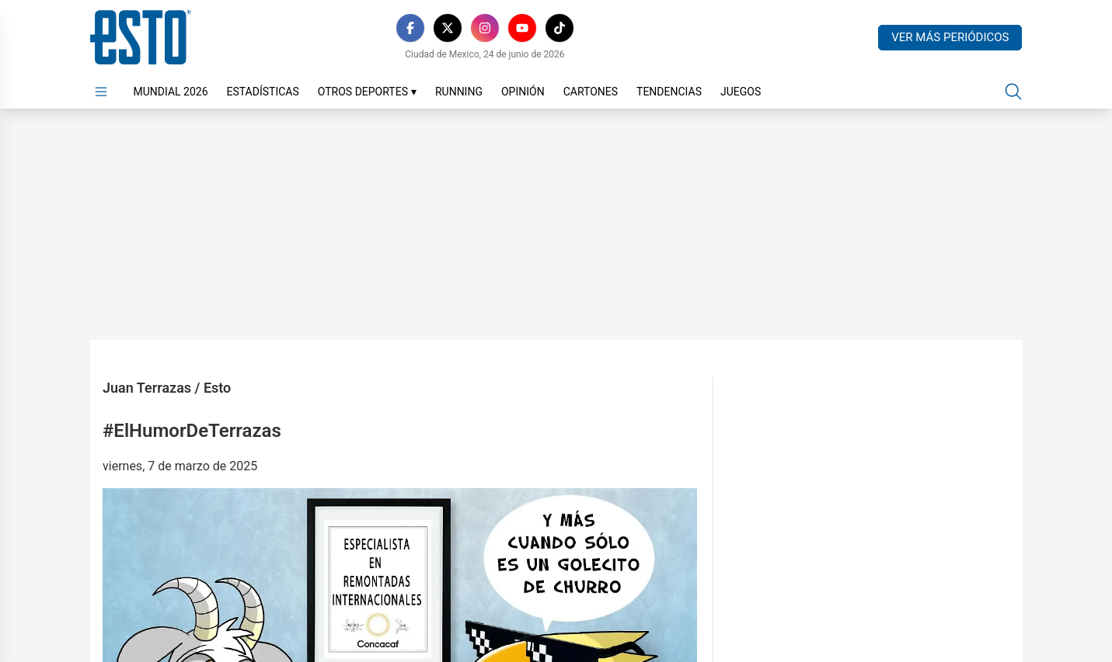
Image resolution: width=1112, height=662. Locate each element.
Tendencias (669, 91)
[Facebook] (410, 28)
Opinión (523, 91)
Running (459, 91)
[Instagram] (485, 28)
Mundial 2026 (171, 91)
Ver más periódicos (950, 37)
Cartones (590, 91)
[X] (448, 28)
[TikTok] (559, 28)
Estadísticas (263, 91)
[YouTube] (522, 28)
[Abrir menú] (101, 91)
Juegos (740, 91)
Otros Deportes (367, 91)
